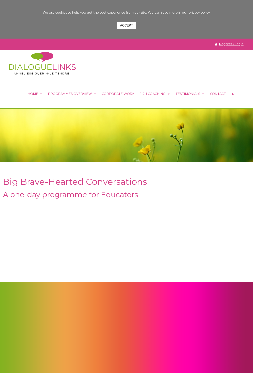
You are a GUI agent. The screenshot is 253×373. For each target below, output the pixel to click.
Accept (126, 25)
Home (33, 94)
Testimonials (188, 94)
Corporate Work (118, 94)
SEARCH (233, 94)
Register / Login (231, 44)
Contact (218, 94)
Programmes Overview (70, 94)
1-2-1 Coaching (153, 94)
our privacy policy (196, 12)
